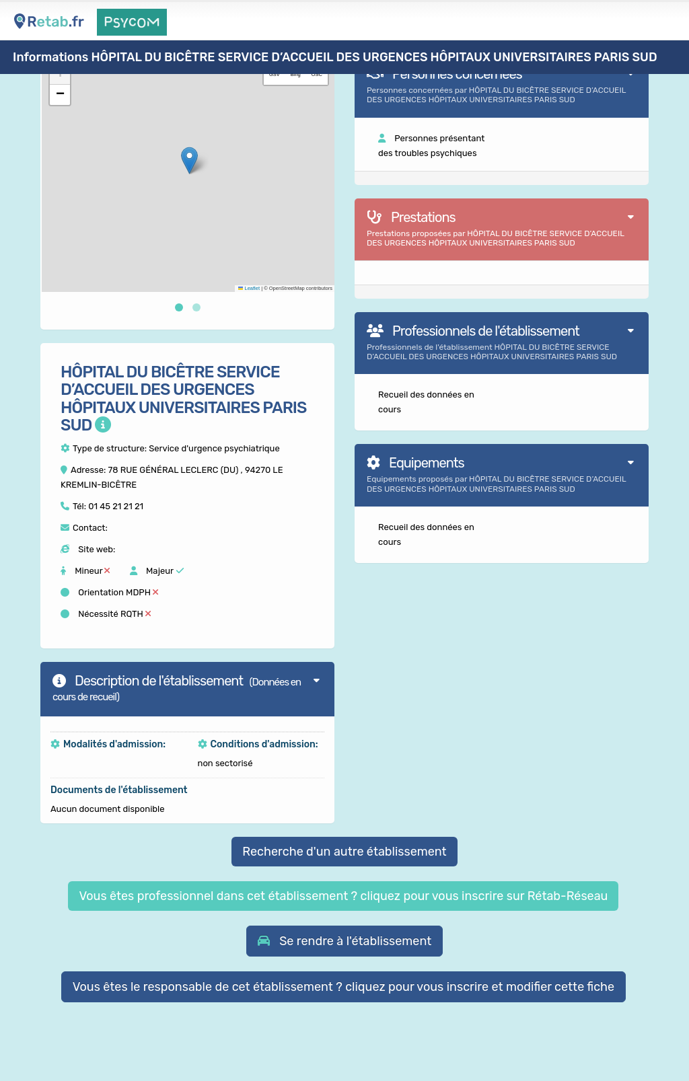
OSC (317, 74)
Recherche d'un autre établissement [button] (344, 851)
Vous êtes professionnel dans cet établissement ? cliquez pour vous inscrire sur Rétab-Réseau (343, 896)
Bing (296, 74)
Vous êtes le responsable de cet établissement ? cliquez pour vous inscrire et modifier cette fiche (344, 986)
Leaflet (249, 288)
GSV (274, 74)
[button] (189, 160)
